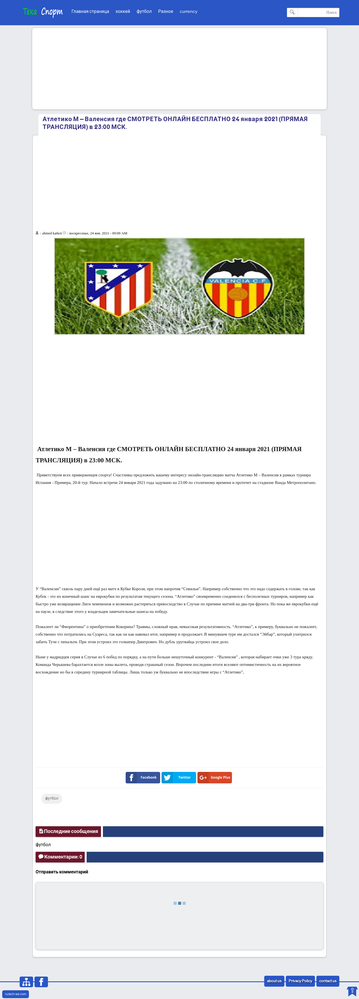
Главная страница (90, 11)
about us (274, 981)
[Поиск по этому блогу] (313, 12)
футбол (144, 11)
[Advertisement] (179, 68)
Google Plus (215, 777)
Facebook (142, 777)
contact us (328, 981)
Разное (165, 11)
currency (188, 11)
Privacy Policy (300, 981)
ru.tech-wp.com (15, 994)
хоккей (123, 11)
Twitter (177, 777)
